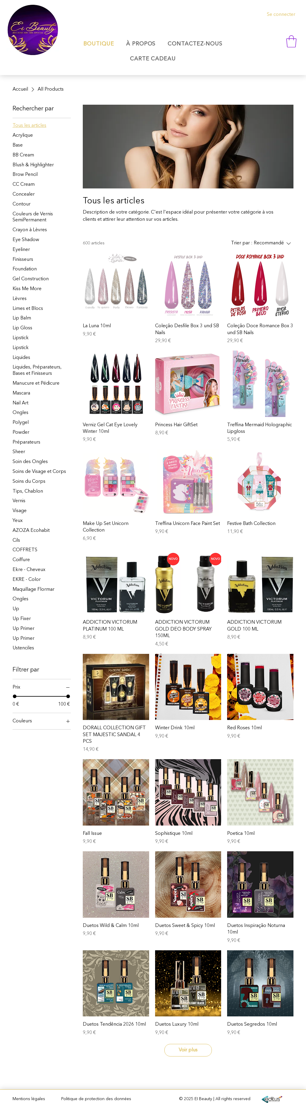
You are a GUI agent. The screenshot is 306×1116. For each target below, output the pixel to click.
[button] (291, 41)
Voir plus (188, 1050)
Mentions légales (29, 1099)
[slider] (14, 696)
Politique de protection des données (96, 1099)
